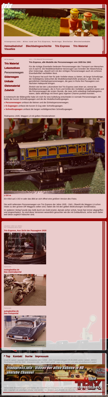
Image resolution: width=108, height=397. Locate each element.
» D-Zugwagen (11, 106)
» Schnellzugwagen (13, 109)
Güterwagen (11, 77)
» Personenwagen (12, 102)
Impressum (41, 356)
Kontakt (17, 356)
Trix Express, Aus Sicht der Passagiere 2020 (25, 230)
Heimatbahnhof (13, 46)
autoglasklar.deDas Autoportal (11, 312)
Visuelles (9, 49)
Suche (28, 356)
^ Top (7, 356)
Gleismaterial (12, 86)
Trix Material (80, 46)
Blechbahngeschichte (38, 46)
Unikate (8, 81)
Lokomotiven (12, 68)
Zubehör (9, 90)
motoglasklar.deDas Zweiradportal (13, 271)
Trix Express (62, 46)
